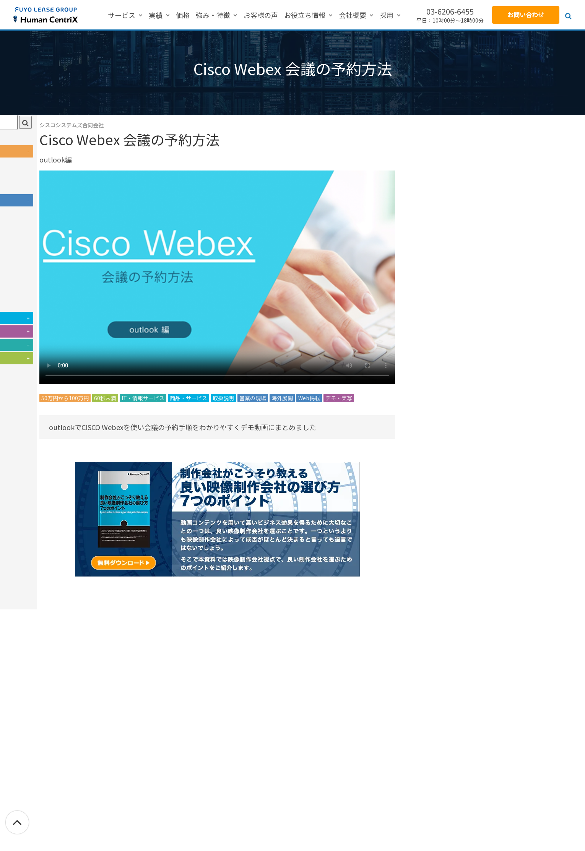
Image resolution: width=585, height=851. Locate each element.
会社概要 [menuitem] (345, 15)
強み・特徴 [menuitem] (220, 15)
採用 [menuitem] (372, 15)
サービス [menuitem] (143, 15)
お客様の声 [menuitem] (261, 15)
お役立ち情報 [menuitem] (304, 15)
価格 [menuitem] (190, 15)
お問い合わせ (525, 14)
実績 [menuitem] (170, 15)
